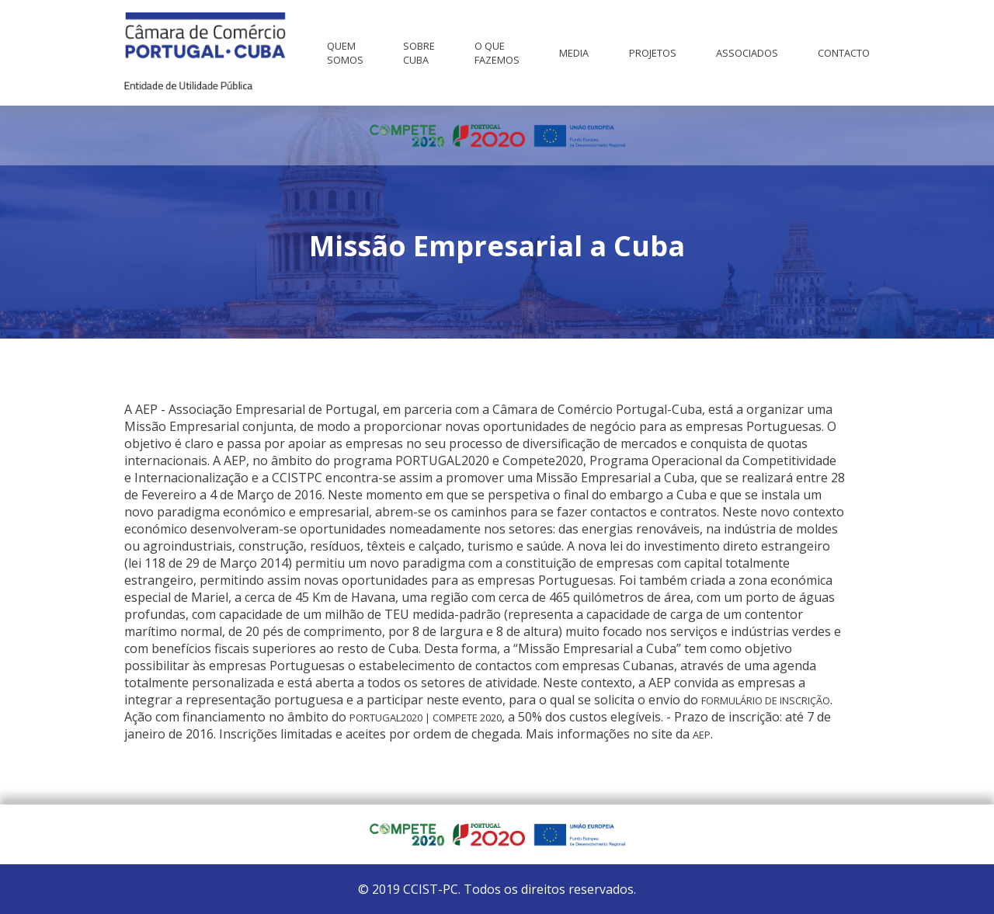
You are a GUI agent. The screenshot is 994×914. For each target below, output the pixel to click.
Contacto (844, 53)
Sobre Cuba (419, 53)
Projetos (652, 53)
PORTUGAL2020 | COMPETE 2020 (425, 718)
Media (574, 53)
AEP (702, 735)
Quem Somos (345, 53)
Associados (747, 53)
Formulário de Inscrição (765, 700)
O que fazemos (497, 53)
